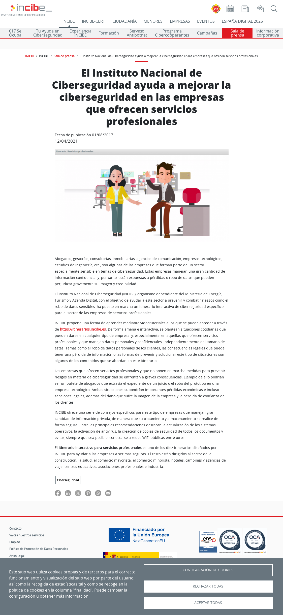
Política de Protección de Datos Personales (38, 549)
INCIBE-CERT (93, 21)
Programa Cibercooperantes (172, 33)
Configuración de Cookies (208, 570)
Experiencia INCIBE (80, 33)
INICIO (29, 56)
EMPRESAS (180, 21)
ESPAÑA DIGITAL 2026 (242, 21)
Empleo (14, 542)
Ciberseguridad (68, 480)
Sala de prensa (237, 33)
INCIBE (68, 21)
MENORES (153, 21)
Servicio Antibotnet (137, 33)
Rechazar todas (208, 586)
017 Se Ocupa (15, 33)
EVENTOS (206, 21)
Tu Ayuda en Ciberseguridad (47, 33)
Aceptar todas (208, 602)
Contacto (15, 528)
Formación (109, 33)
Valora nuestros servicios (26, 535)
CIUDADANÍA (124, 21)
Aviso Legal (16, 556)
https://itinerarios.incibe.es (82, 329)
